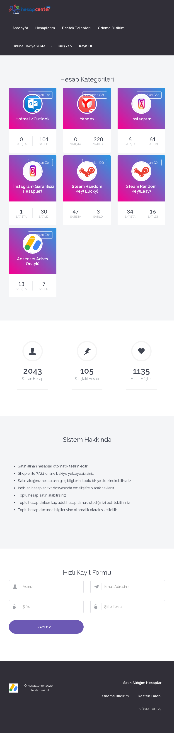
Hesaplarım (45, 28)
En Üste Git (149, 709)
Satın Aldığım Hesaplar (142, 683)
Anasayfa (20, 28)
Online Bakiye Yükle (29, 46)
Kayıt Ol (85, 46)
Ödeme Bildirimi (111, 28)
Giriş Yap (65, 46)
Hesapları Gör (40, 95)
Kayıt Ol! (46, 627)
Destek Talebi (150, 696)
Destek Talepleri (76, 28)
